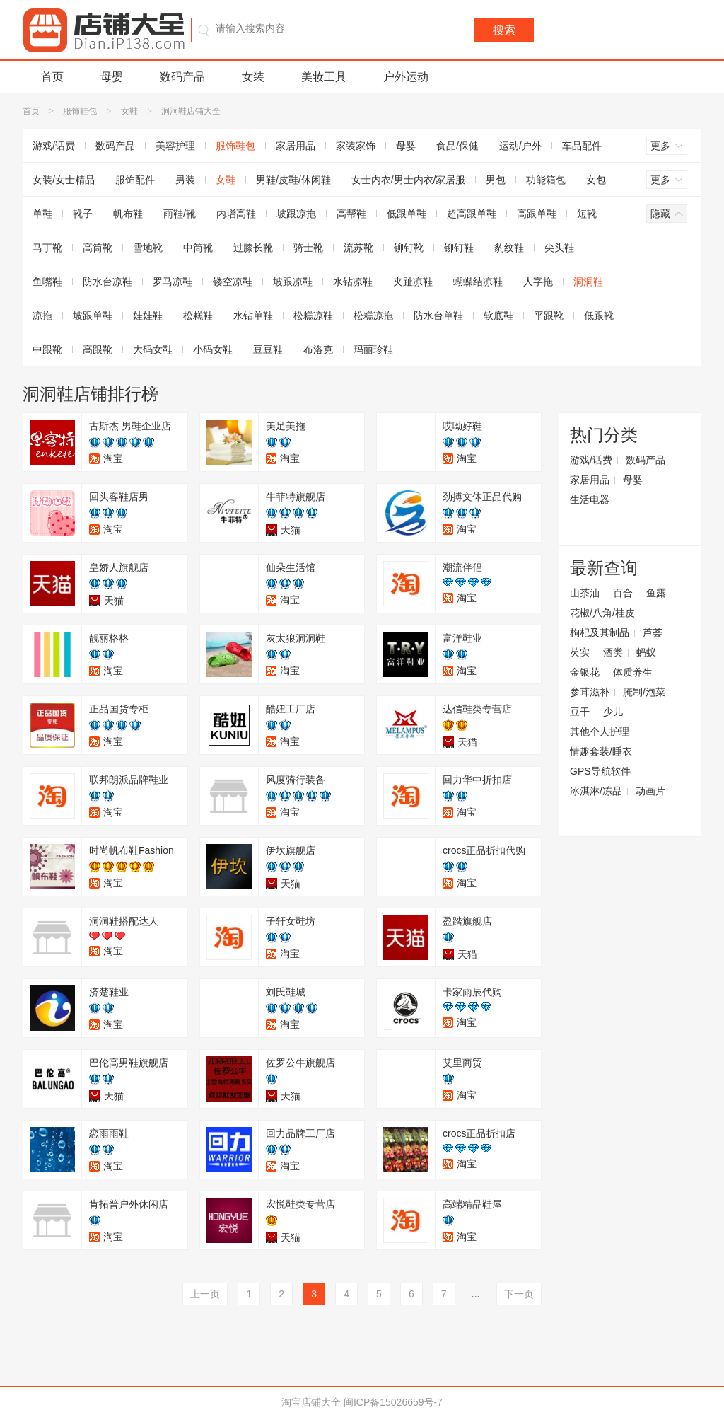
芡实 (580, 652)
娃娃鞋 (148, 315)
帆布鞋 (128, 213)
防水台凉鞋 (107, 281)
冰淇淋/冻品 (596, 791)
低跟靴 (599, 315)
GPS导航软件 (600, 771)
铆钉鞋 (459, 247)
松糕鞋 (198, 315)
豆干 (580, 711)
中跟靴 (47, 349)
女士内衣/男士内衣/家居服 (408, 179)
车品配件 (582, 145)
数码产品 (182, 77)
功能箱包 (546, 179)
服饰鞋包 (80, 111)
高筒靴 (97, 247)
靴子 (83, 213)
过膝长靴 (253, 247)
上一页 (205, 1294)
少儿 (613, 711)
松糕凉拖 (373, 315)
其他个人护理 (599, 731)
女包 (596, 179)
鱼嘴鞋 (47, 281)
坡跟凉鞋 (293, 281)
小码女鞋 (213, 349)
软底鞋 (498, 315)
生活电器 (589, 499)
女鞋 (129, 111)
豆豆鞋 (268, 349)
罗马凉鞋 (172, 281)
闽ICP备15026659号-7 (393, 1402)
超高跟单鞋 (471, 213)
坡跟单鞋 (92, 315)
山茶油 (585, 593)
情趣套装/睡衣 (601, 751)
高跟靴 (97, 349)
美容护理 (175, 145)
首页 (52, 77)
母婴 (111, 77)
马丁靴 (47, 247)
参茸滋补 (589, 692)
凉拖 (42, 315)
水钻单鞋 (253, 315)
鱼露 (656, 593)
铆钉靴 (409, 247)
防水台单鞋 (438, 315)
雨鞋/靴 (179, 213)
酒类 (613, 652)
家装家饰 (355, 145)
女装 (253, 77)
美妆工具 (323, 77)
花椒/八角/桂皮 (602, 612)
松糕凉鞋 (313, 315)
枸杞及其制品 (599, 632)
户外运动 (405, 77)
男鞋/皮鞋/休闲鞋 (293, 179)
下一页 (519, 1294)
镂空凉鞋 (232, 281)
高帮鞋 (351, 213)
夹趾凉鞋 (413, 281)
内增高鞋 (236, 213)
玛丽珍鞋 (373, 349)
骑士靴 (308, 247)
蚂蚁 (646, 652)
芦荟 (652, 632)
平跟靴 (549, 315)
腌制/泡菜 (644, 692)
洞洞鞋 (588, 281)
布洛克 (318, 349)
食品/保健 (457, 145)
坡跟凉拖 (296, 213)
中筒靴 (198, 247)
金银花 (585, 672)
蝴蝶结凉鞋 (478, 281)
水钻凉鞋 (353, 281)
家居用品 (295, 145)
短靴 (587, 213)
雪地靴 (148, 247)
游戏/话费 (54, 145)
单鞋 (42, 213)
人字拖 (538, 281)
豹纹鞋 (509, 247)
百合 (623, 593)
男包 (496, 179)
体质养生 (633, 672)
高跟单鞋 (536, 213)
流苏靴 (358, 247)
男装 (185, 179)
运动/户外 (520, 145)
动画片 (650, 791)
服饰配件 (135, 179)
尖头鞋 (559, 247)
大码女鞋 (153, 349)
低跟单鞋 (406, 213)
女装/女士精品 (64, 179)
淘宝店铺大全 (311, 1402)
